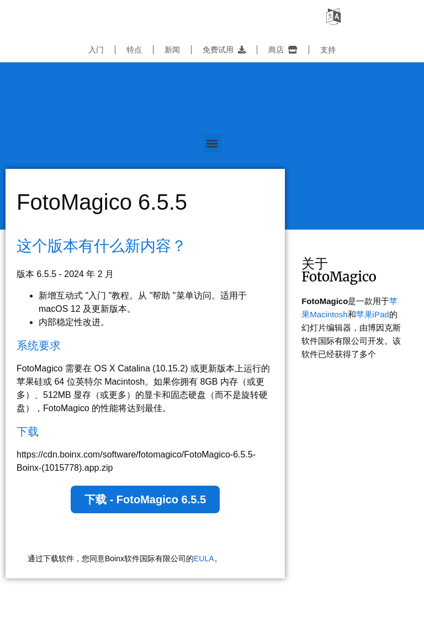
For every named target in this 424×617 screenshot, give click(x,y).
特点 (134, 49)
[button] (212, 143)
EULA (204, 558)
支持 (328, 49)
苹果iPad (372, 314)
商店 (283, 49)
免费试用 (224, 49)
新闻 (172, 49)
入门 (96, 49)
